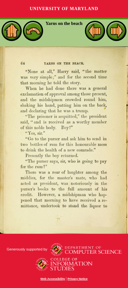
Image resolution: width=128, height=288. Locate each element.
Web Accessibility (53, 278)
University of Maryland (64, 8)
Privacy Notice (78, 278)
